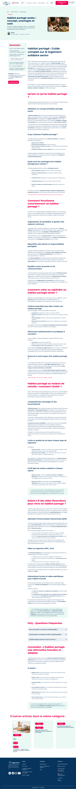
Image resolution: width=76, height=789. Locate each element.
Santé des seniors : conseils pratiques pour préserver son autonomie (46, 194)
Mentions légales (25, 775)
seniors (51, 102)
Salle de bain (23, 3)
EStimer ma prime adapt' (62, 3)
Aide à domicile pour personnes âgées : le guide (40, 377)
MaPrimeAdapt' (41, 3)
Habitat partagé (23, 11)
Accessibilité (28, 3)
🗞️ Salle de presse (61, 766)
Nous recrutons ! (61, 768)
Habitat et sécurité (14, 11)
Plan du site (24, 766)
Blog (8, 11)
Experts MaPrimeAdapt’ (63, 764)
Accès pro (51, 3)
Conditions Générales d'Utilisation (26, 769)
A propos (24, 764)
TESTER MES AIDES (13, 82)
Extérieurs (34, 3)
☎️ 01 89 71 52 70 (72, 3)
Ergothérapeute (43, 764)
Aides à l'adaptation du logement (45, 767)
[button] (47, 3)
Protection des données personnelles (27, 772)
